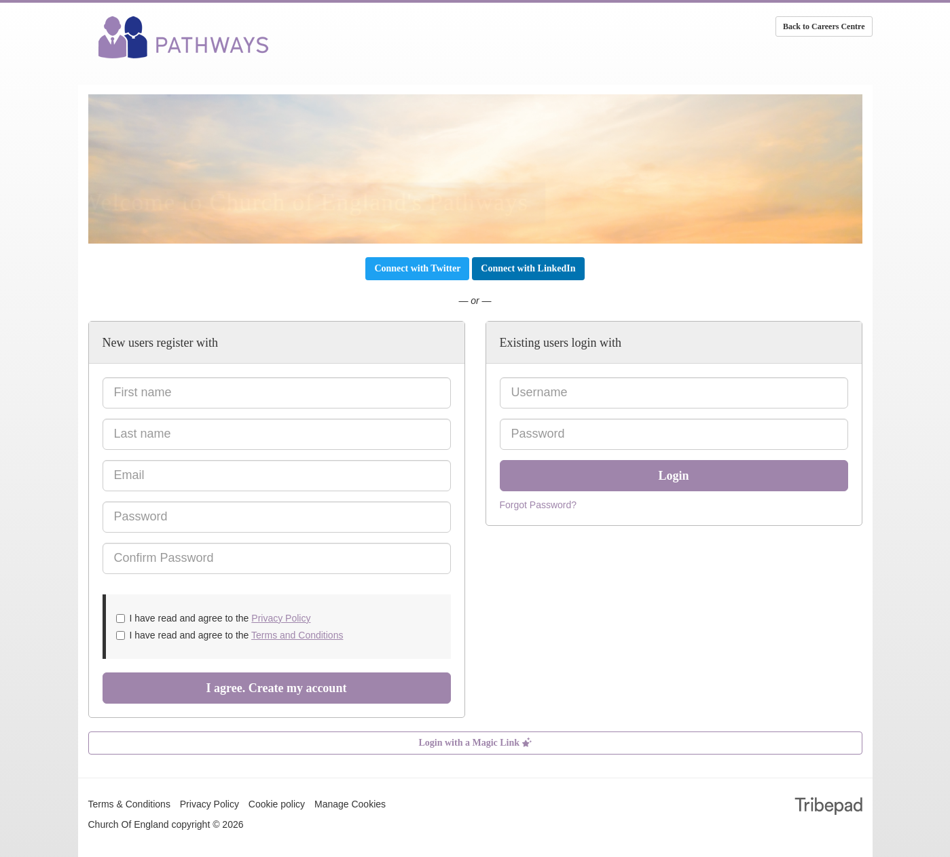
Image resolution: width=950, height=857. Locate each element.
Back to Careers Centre (824, 26)
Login (673, 475)
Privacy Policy (280, 618)
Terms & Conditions (129, 804)
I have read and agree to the (213, 618)
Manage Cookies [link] (350, 804)
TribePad (828, 807)
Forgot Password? (538, 504)
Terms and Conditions (297, 635)
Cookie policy (277, 804)
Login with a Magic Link (474, 743)
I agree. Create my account (276, 688)
